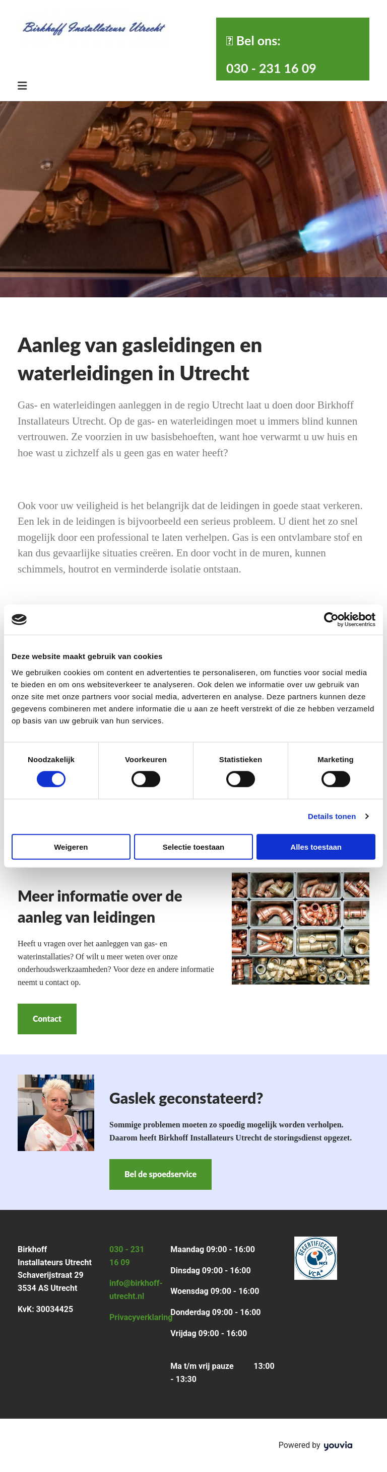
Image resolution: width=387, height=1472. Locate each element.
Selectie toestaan (194, 846)
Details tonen (332, 816)
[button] (47, 1019)
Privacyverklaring (140, 1317)
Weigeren (71, 846)
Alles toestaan (316, 846)
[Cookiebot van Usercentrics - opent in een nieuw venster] (331, 619)
